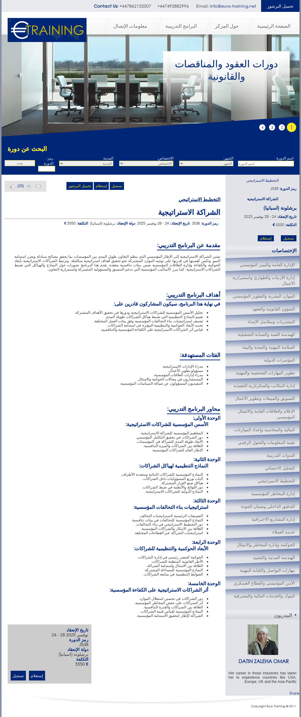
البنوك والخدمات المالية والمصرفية (264, 596)
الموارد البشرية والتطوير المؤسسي (264, 296)
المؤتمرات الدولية (279, 360)
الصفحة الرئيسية (273, 26)
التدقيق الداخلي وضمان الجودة (268, 506)
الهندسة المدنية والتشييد (274, 557)
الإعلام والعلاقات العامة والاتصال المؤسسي (266, 414)
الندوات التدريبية (281, 455)
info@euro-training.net (233, 6)
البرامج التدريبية (181, 26)
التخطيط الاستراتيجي (262, 180)
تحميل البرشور (280, 6)
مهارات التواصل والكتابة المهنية (267, 570)
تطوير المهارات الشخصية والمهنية (265, 373)
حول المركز (227, 26)
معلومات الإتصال (130, 26)
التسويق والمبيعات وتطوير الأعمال (265, 398)
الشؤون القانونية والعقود (273, 309)
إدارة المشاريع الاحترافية (273, 519)
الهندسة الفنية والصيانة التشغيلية (266, 334)
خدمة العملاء (283, 532)
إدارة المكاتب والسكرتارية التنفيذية (264, 385)
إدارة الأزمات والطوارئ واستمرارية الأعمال (263, 280)
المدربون (283, 615)
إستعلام (101, 186)
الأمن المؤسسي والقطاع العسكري (264, 583)
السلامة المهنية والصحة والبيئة (268, 347)
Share (294, 693)
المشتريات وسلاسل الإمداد (271, 321)
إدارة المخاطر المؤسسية (273, 493)
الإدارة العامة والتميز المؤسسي (267, 265)
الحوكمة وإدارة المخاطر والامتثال (266, 544)
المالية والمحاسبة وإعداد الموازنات (264, 429)
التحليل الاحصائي (280, 468)
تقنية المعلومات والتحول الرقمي (266, 442)
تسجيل (117, 186)
